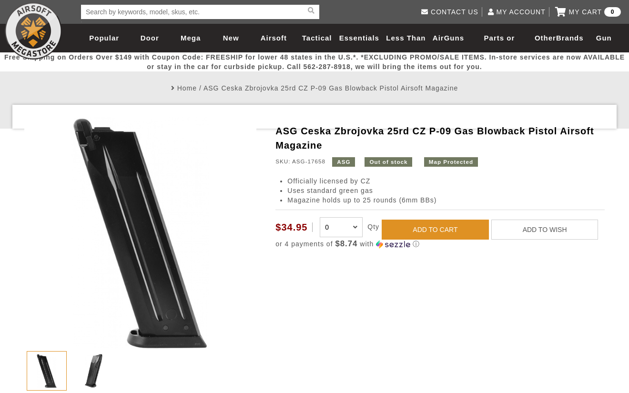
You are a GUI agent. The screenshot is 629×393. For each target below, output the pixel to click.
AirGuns (448, 38)
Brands (570, 38)
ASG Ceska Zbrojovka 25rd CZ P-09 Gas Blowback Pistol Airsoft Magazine (330, 88)
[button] (439, 244)
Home (187, 88)
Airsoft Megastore (33, 31)
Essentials (359, 38)
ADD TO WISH (545, 229)
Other (545, 38)
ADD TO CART (435, 229)
